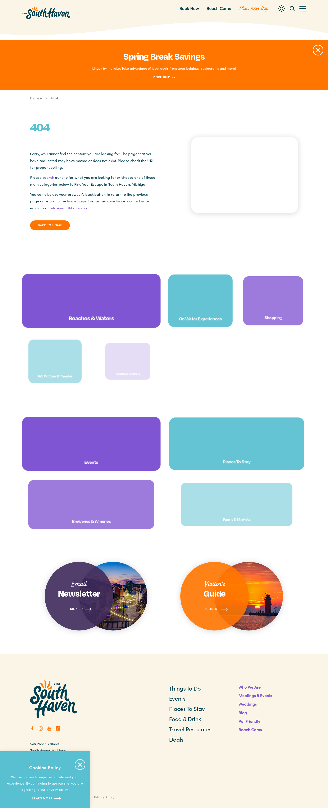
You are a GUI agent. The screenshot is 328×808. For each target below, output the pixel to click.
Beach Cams (218, 8)
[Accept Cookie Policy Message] (80, 764)
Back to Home (50, 225)
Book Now (189, 8)
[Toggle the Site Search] (292, 8)
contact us (136, 200)
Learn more (45, 798)
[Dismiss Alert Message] (318, 50)
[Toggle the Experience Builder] (253, 8)
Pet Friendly (249, 721)
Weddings (247, 704)
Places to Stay (187, 709)
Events (177, 698)
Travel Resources (190, 729)
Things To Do (185, 688)
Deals (176, 739)
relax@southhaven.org (69, 207)
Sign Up (81, 609)
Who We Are (249, 687)
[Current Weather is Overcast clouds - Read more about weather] (281, 8)
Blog (242, 712)
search (48, 177)
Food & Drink (185, 719)
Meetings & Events (255, 695)
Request (216, 609)
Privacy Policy (104, 797)
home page (77, 200)
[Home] (46, 12)
